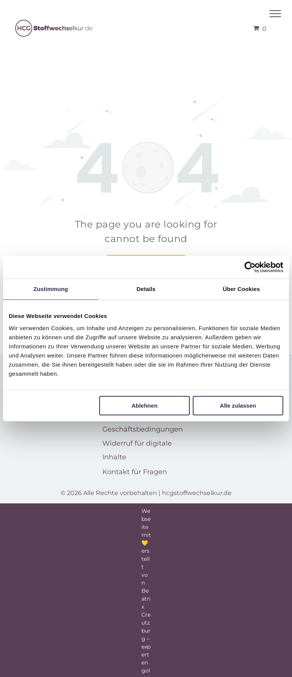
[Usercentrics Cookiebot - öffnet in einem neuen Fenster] (250, 267)
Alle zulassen (238, 405)
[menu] (275, 14)
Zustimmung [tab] (50, 289)
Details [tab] (146, 289)
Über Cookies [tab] (241, 289)
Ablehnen (144, 405)
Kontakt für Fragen (134, 472)
